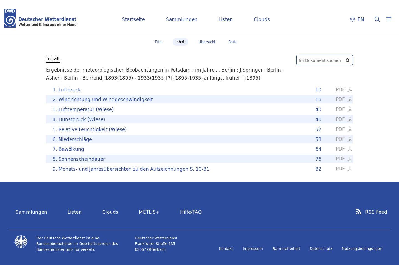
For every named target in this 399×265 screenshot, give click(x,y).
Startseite (133, 19)
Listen (226, 19)
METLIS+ (149, 212)
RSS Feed (376, 212)
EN (360, 19)
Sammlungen (182, 19)
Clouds (262, 19)
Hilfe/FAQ (191, 212)
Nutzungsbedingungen (362, 249)
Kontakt (226, 249)
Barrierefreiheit (286, 249)
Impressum (253, 249)
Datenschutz (321, 249)
